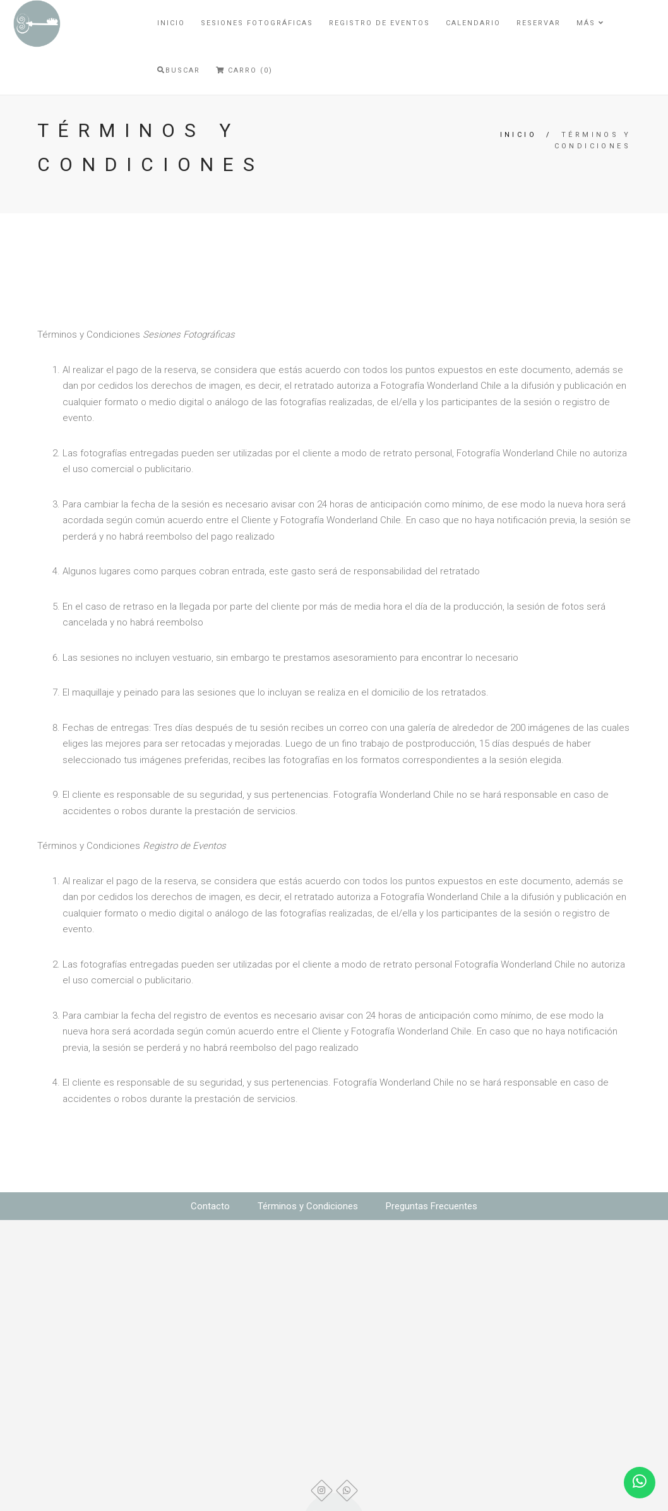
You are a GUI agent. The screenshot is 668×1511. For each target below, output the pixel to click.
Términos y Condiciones (308, 1206)
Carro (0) (244, 70)
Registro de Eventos (379, 23)
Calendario (473, 23)
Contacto (210, 1206)
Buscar (178, 70)
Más (590, 23)
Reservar (538, 23)
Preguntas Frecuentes (431, 1206)
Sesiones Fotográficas (257, 23)
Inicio (171, 23)
